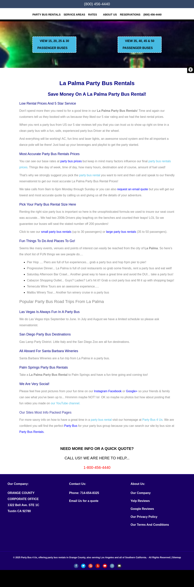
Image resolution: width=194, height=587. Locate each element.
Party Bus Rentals (46, 14)
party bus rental (89, 175)
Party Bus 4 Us (152, 419)
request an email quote (132, 189)
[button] (190, 69)
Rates (92, 14)
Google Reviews (142, 508)
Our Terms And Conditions (150, 524)
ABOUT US (110, 14)
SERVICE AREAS (74, 14)
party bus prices (71, 161)
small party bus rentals (56, 231)
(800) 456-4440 (97, 4)
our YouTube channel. (65, 403)
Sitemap (176, 557)
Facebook (115, 391)
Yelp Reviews (140, 500)
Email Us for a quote (84, 500)
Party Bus (70, 425)
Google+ (132, 391)
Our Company (141, 493)
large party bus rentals (121, 231)
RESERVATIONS (130, 14)
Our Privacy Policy (144, 516)
